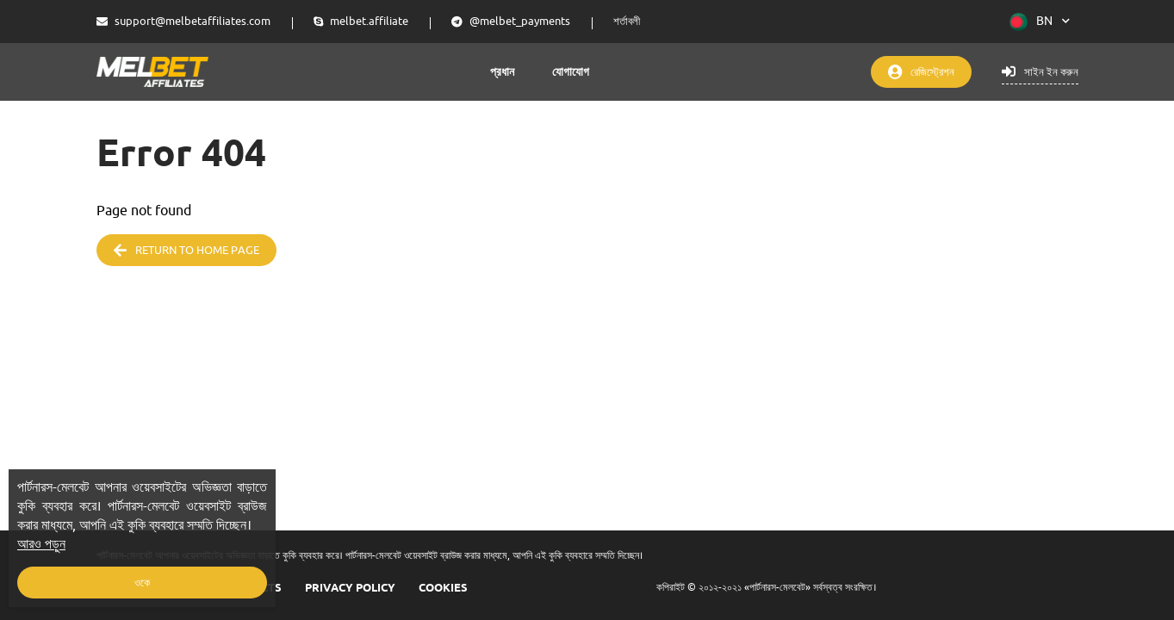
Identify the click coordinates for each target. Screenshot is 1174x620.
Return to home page (186, 250)
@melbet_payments (510, 21)
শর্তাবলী (626, 21)
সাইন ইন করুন (1040, 72)
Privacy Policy (350, 587)
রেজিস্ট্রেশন (921, 72)
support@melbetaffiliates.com (183, 21)
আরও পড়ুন (41, 544)
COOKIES (443, 587)
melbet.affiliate (361, 21)
